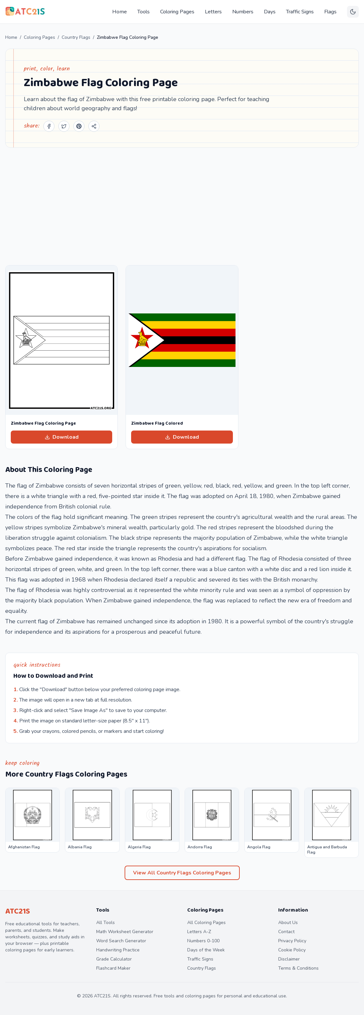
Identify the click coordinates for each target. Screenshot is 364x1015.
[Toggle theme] (353, 12)
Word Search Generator (121, 941)
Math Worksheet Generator (124, 932)
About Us (288, 922)
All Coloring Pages (206, 922)
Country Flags (76, 37)
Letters (213, 11)
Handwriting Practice (118, 950)
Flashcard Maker (113, 968)
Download (62, 437)
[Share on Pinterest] (78, 126)
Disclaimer (289, 959)
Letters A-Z (199, 932)
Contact (286, 932)
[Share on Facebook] (48, 126)
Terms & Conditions (298, 968)
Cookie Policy (292, 950)
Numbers (242, 11)
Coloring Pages (177, 11)
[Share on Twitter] (63, 126)
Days (270, 11)
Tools (143, 11)
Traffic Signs (300, 11)
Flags (330, 11)
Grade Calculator (114, 959)
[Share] (93, 126)
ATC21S (17, 911)
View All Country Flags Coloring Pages (182, 872)
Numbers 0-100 (203, 941)
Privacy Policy (292, 941)
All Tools (105, 922)
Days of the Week (206, 950)
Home (119, 11)
